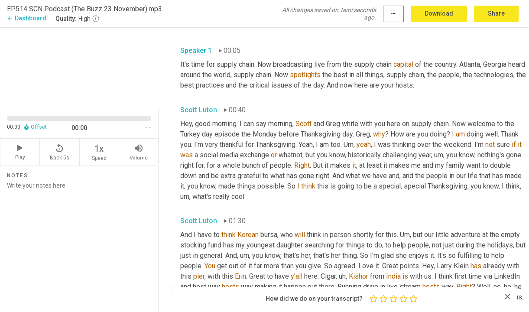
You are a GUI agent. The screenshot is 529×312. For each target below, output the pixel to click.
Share (496, 13)
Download (439, 13)
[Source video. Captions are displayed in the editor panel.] (79, 67)
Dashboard (26, 18)
